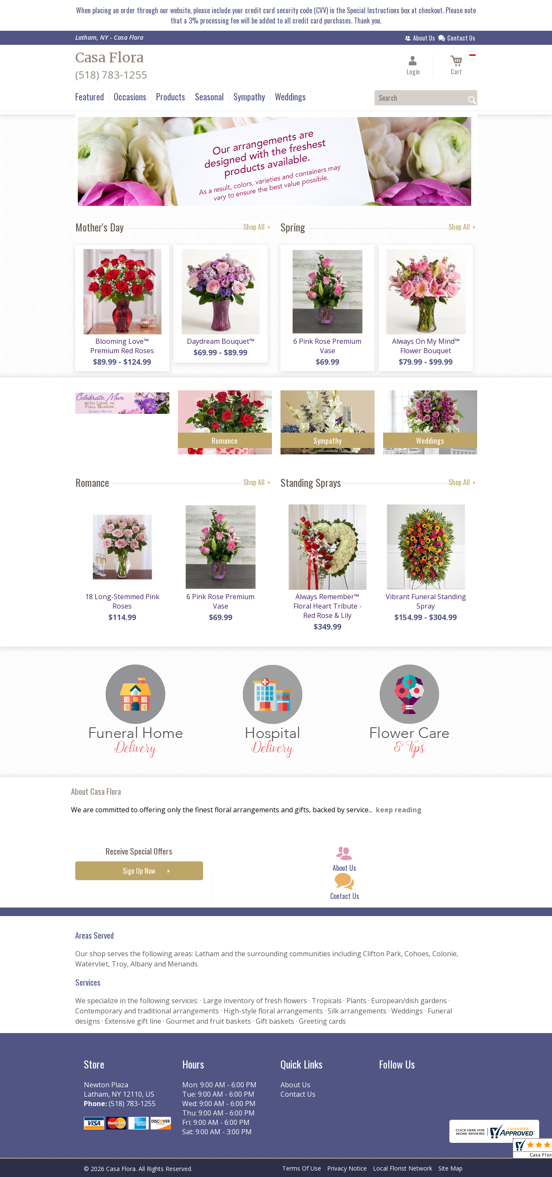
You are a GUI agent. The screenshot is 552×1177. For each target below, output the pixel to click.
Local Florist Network (402, 1168)
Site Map (450, 1168)
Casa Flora (109, 57)
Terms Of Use (301, 1168)
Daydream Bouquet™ (220, 341)
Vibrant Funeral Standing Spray (426, 601)
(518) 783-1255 (111, 74)
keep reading (399, 809)
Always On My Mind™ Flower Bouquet (426, 346)
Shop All (257, 227)
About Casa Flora (96, 791)
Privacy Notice (347, 1168)
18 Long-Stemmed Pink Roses (122, 601)
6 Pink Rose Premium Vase (327, 346)
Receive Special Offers (139, 851)
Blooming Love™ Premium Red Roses (122, 346)
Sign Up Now (139, 871)
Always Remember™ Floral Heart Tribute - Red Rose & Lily (327, 606)
